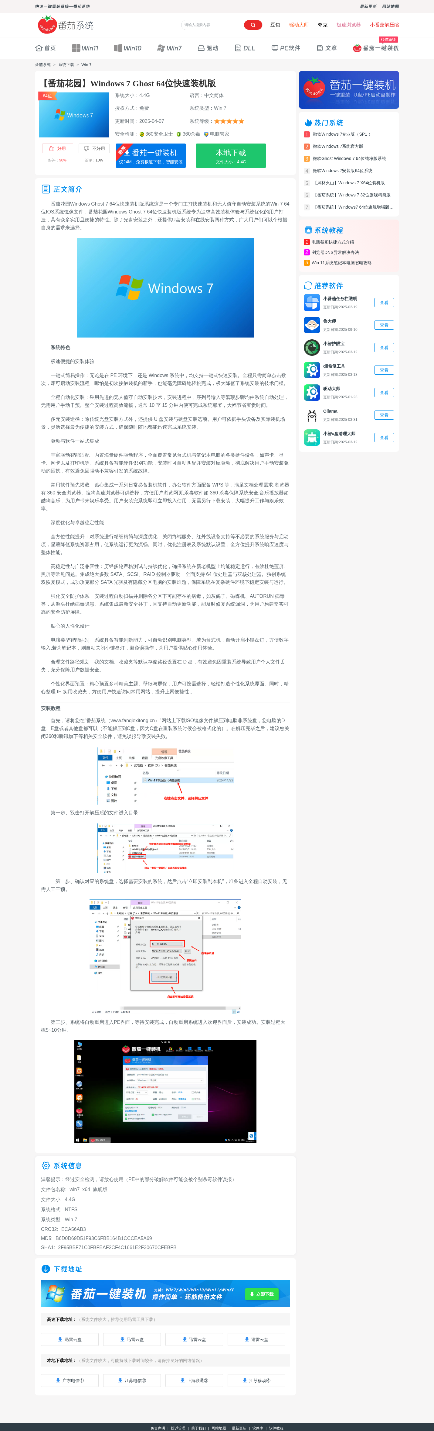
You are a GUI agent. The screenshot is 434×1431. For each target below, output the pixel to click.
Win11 (85, 48)
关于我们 (198, 1428)
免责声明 (158, 1428)
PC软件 (285, 48)
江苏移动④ (256, 1380)
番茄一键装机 (376, 44)
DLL (244, 48)
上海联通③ (194, 1380)
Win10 (127, 48)
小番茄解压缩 (384, 24)
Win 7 (86, 64)
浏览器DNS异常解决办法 (335, 252)
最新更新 (368, 6)
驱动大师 (299, 24)
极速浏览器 (349, 24)
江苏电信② (132, 1380)
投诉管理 (178, 1428)
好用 (57, 148)
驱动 (208, 48)
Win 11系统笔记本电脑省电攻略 (342, 262)
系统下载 (66, 64)
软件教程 (276, 1428)
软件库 (257, 1428)
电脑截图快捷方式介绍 (333, 242)
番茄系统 (43, 64)
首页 (45, 48)
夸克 (322, 24)
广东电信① (70, 1380)
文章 (326, 48)
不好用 (94, 149)
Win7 (169, 48)
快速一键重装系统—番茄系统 (62, 6)
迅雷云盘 (70, 1339)
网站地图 (390, 6)
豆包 (275, 24)
